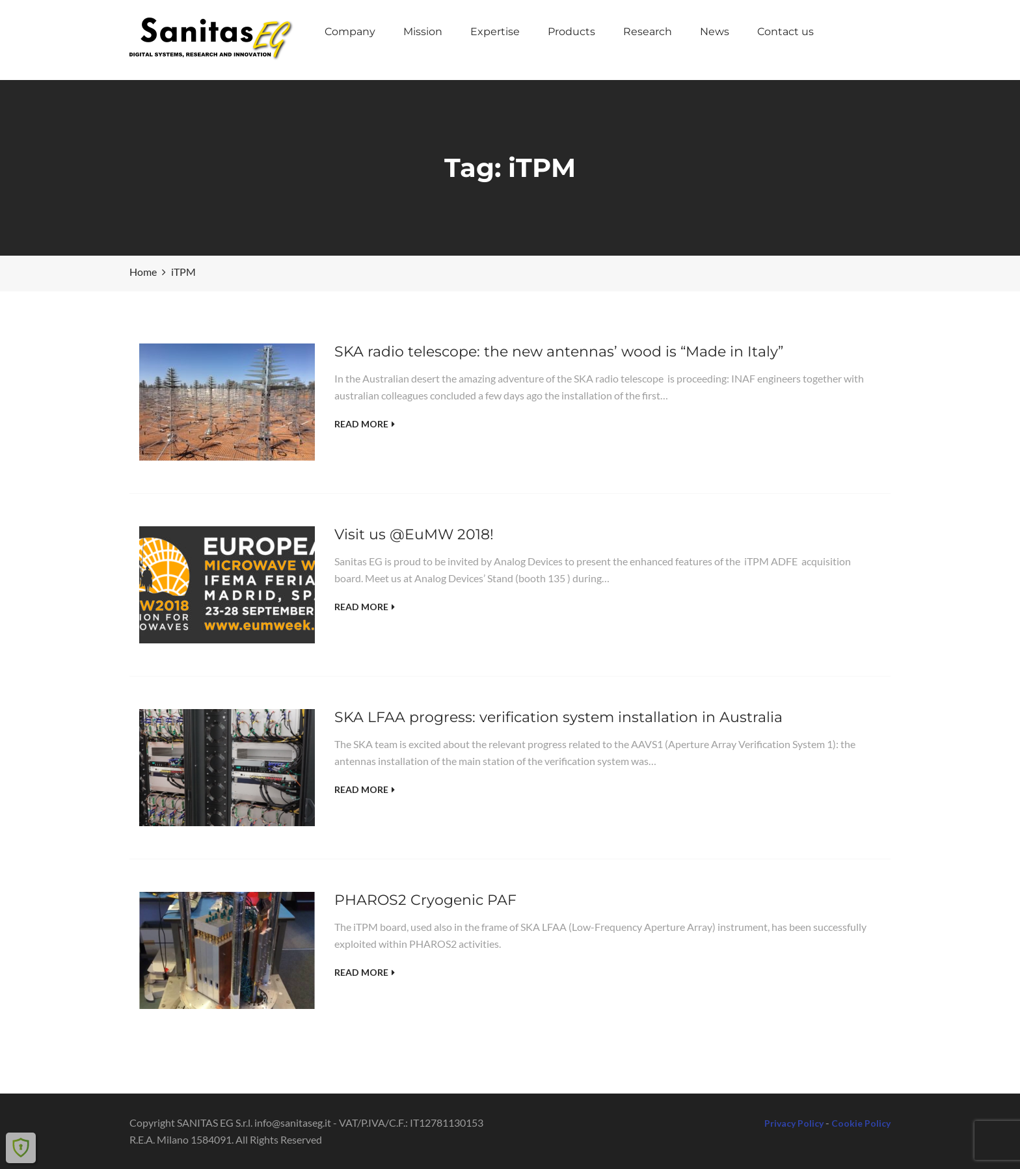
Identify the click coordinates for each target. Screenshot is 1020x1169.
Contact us (785, 31)
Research (647, 31)
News (714, 31)
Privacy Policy (794, 1123)
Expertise (495, 31)
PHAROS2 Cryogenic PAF (425, 900)
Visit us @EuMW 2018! (414, 534)
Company (350, 31)
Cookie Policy (861, 1123)
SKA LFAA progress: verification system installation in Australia (558, 717)
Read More (364, 423)
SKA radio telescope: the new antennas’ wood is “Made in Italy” (558, 351)
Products (571, 31)
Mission (422, 31)
